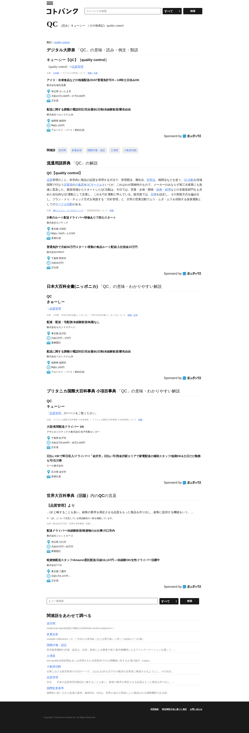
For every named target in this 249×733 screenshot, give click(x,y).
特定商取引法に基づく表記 (174, 709)
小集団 (79, 184)
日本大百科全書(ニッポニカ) (72, 286)
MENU (50, 3)
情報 (90, 73)
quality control (62, 42)
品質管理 (77, 66)
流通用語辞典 (59, 163)
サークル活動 (63, 204)
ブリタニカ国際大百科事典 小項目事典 (81, 391)
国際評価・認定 (96, 150)
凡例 (95, 73)
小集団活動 (130, 150)
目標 (153, 194)
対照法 (151, 180)
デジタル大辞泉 (61, 50)
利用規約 (155, 709)
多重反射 (77, 150)
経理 (168, 189)
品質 (49, 180)
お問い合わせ (196, 709)
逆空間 (62, 150)
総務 (159, 189)
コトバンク (62, 11)
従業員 (68, 184)
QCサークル (94, 184)
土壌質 (114, 150)
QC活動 (189, 180)
